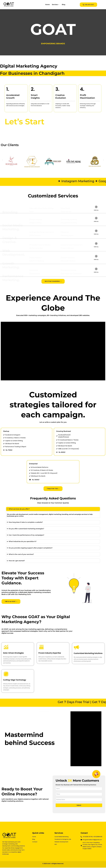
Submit (79, 806)
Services (56, 4)
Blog (63, 4)
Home (49, 4)
